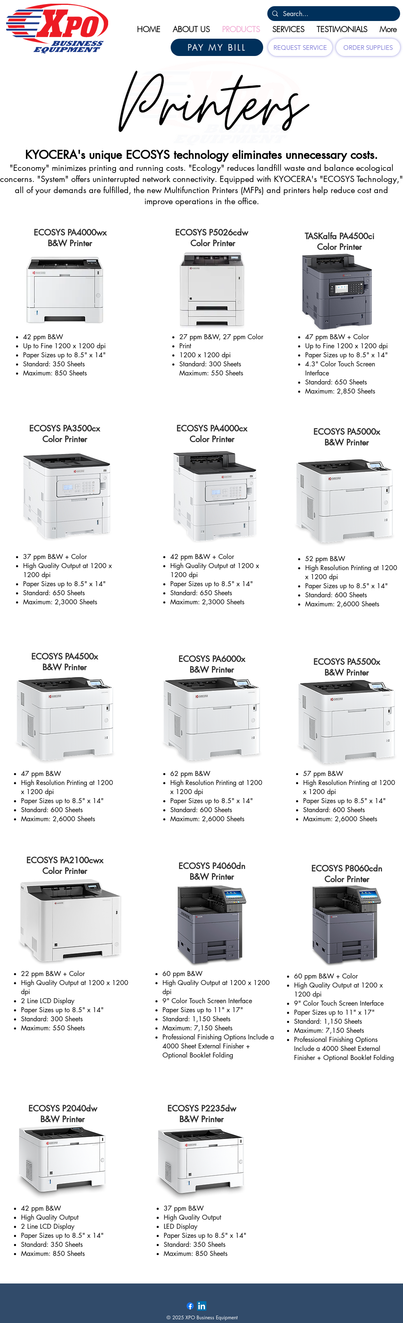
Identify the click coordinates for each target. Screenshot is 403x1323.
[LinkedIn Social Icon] (201, 1306)
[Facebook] (190, 1306)
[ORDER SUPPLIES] (368, 47)
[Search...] (333, 14)
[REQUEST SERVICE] (300, 47)
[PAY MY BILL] (217, 47)
